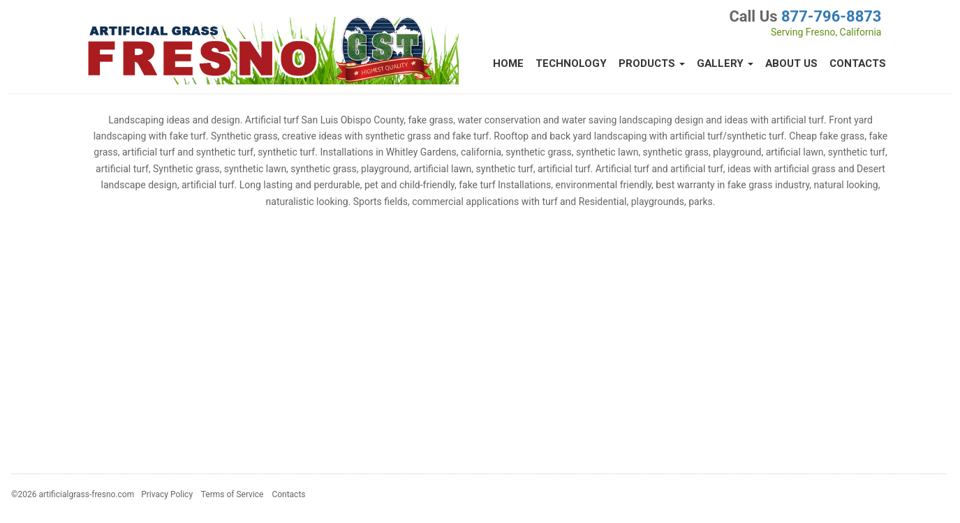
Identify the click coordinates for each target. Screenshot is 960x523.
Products (652, 63)
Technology (571, 63)
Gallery (725, 63)
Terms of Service (232, 494)
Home (508, 63)
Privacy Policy (167, 494)
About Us (791, 63)
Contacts (857, 63)
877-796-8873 (831, 16)
